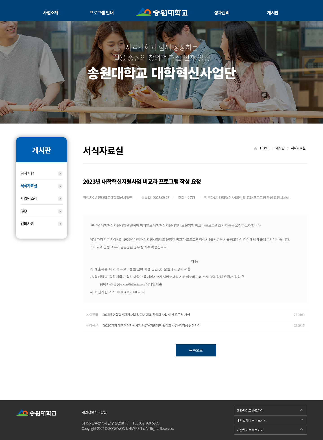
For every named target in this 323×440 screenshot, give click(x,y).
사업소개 (50, 12)
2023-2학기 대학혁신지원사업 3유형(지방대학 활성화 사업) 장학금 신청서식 (151, 325)
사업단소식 (41, 198)
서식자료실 (41, 186)
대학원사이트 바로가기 (270, 419)
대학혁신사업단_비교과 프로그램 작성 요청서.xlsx (254, 197)
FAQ (41, 211)
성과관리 (221, 12)
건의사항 (41, 223)
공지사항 (41, 173)
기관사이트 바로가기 (270, 429)
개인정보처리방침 (94, 412)
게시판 (272, 12)
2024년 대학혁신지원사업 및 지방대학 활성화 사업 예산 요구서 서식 (146, 314)
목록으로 (196, 350)
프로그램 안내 (101, 12)
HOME (263, 148)
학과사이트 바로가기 (270, 410)
